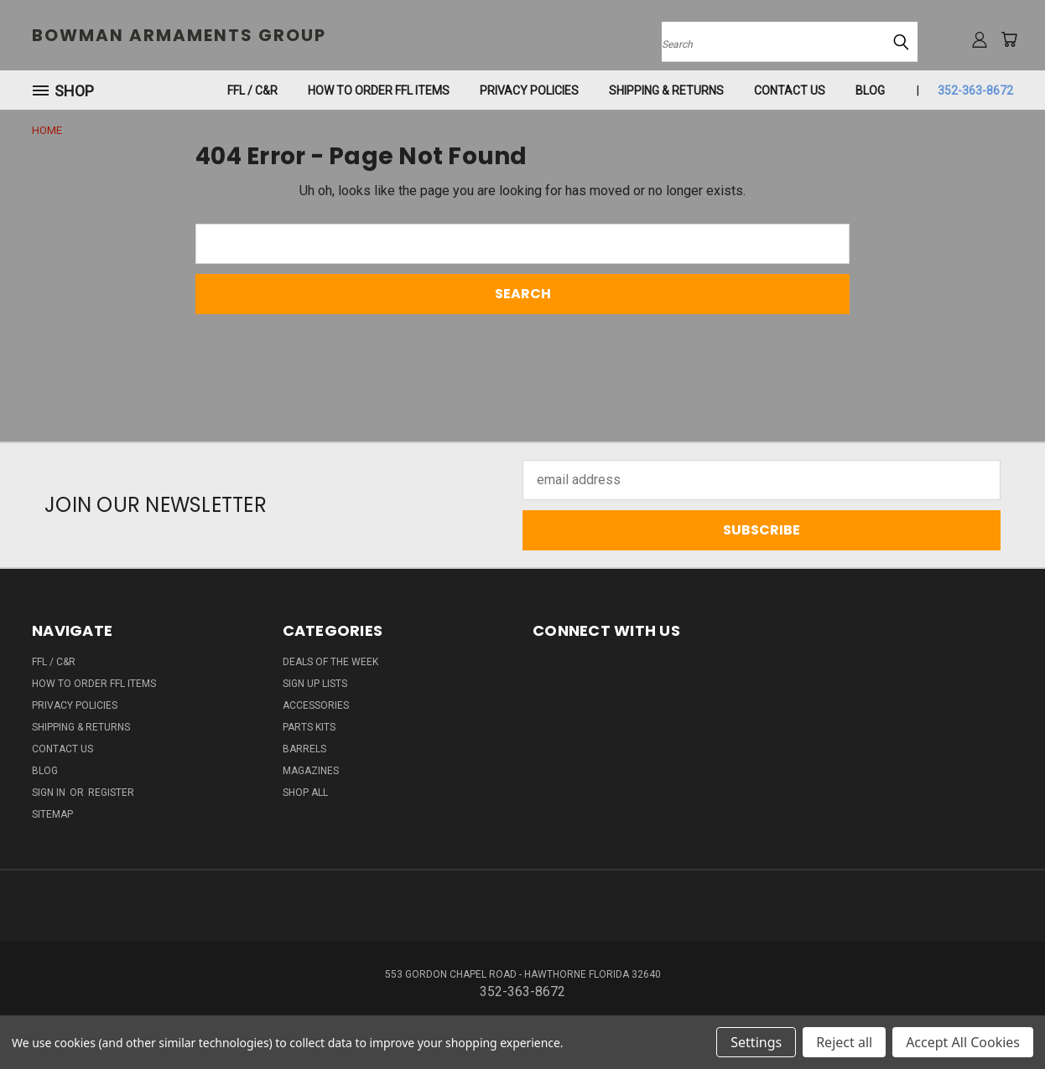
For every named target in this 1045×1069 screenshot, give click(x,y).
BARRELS (304, 749)
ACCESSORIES (316, 705)
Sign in (50, 792)
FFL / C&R (252, 90)
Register (111, 792)
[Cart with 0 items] (1009, 39)
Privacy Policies (529, 90)
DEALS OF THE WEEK (330, 662)
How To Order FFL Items (379, 90)
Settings (756, 1042)
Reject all (844, 1042)
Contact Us (789, 90)
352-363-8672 (975, 90)
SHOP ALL (305, 792)
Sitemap (52, 814)
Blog (870, 90)
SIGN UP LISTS (315, 683)
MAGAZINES (311, 771)
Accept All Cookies (963, 1042)
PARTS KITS (309, 727)
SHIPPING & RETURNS (666, 90)
